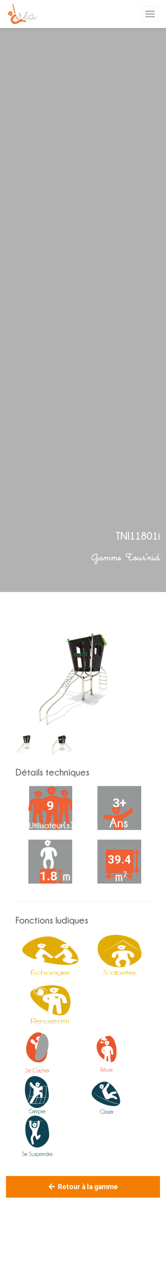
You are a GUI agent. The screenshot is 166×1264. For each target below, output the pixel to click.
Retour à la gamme (83, 1187)
